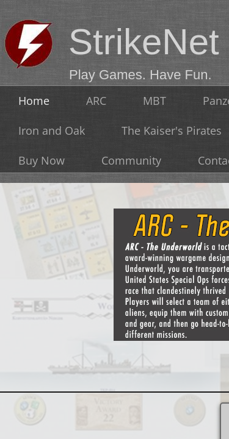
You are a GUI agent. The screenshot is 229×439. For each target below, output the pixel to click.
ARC (96, 100)
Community (131, 160)
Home (33, 100)
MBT (154, 100)
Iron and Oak (51, 130)
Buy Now (41, 160)
